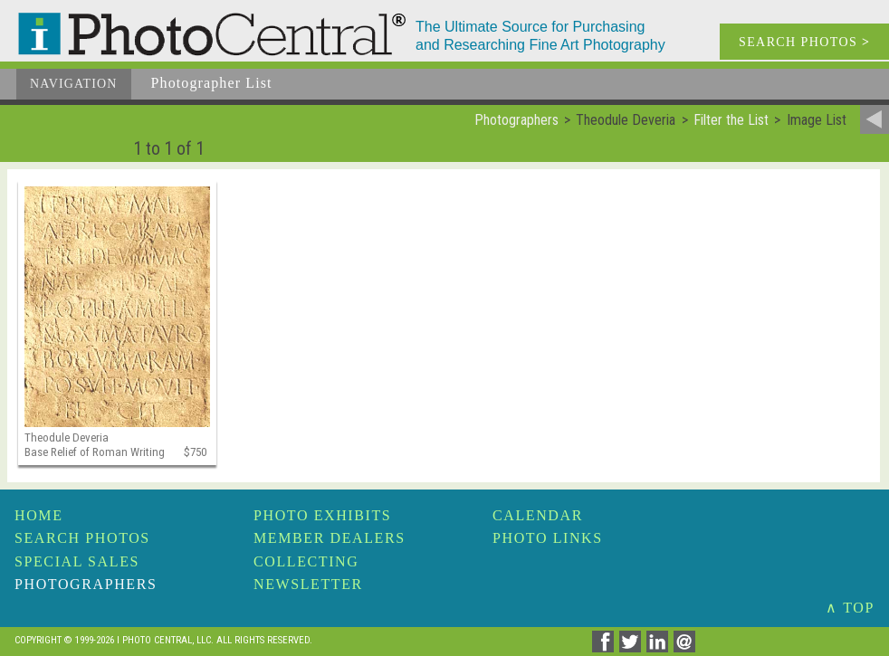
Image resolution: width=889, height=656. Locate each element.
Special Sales (76, 561)
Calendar (537, 515)
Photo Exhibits (322, 515)
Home (38, 515)
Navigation (74, 83)
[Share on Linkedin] (660, 647)
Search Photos (82, 538)
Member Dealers (329, 538)
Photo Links (547, 538)
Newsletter (308, 584)
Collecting (305, 561)
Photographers (85, 584)
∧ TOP (850, 607)
